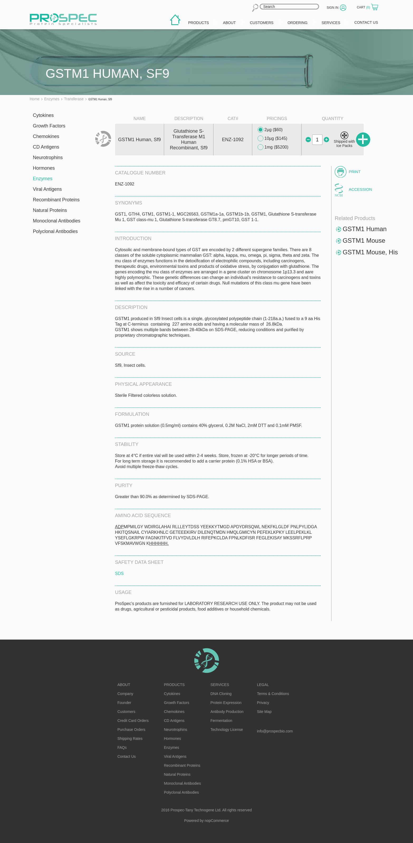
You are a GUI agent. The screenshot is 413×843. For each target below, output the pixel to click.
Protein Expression (226, 703)
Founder (124, 703)
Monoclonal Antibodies (56, 220)
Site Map (264, 711)
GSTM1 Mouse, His (370, 252)
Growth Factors (49, 125)
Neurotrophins (48, 157)
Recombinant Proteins (56, 199)
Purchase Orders (131, 729)
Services (220, 685)
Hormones (44, 168)
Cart (364, 7)
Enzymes (43, 178)
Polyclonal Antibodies (55, 231)
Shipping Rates (130, 738)
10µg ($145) (272, 138)
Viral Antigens (47, 189)
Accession (360, 189)
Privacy (263, 703)
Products (174, 685)
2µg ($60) (270, 130)
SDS (119, 573)
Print (354, 171)
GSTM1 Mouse (364, 240)
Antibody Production (227, 711)
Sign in (333, 7)
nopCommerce (217, 820)
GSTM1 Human (365, 228)
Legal (263, 685)
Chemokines (46, 136)
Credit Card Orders (133, 720)
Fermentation (221, 720)
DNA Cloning (221, 694)
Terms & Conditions (273, 694)
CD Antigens (46, 147)
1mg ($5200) (273, 147)
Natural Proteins (50, 210)
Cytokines (43, 115)
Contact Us (126, 756)
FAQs (122, 747)
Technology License (227, 729)
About (123, 685)
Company (125, 694)
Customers (126, 711)
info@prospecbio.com (275, 731)
